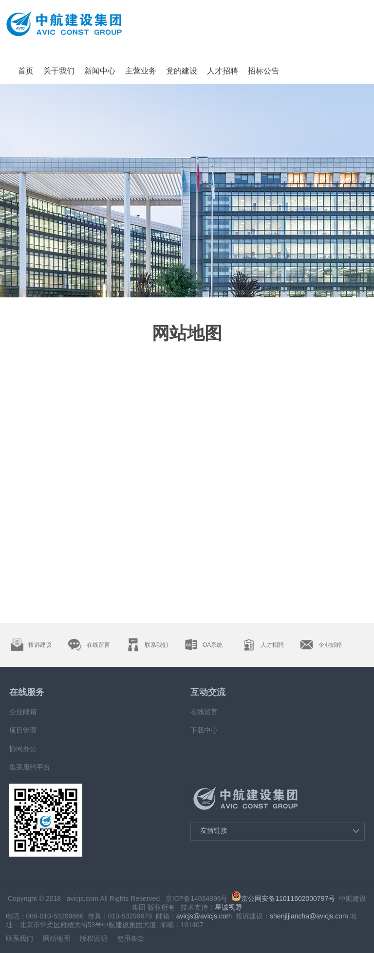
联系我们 (19, 938)
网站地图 (56, 938)
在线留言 (204, 711)
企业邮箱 (23, 711)
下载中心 (204, 730)
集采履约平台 (29, 767)
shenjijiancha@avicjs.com (309, 916)
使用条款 (130, 938)
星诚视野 (228, 907)
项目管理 (23, 730)
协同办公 (23, 748)
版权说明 (93, 938)
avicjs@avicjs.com (204, 916)
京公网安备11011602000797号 (283, 898)
